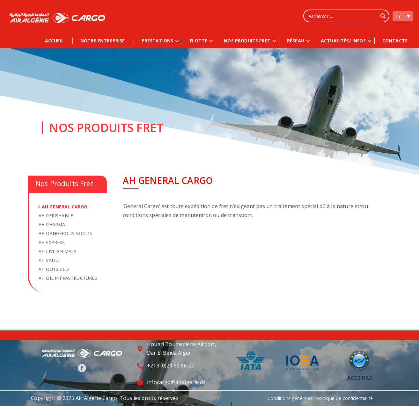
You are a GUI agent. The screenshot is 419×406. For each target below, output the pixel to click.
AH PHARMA (52, 224)
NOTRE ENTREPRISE (102, 41)
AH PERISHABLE (56, 216)
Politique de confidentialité (348, 398)
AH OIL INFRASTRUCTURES (68, 278)
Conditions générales (286, 398)
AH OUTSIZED (54, 269)
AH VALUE (49, 260)
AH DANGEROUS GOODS (65, 233)
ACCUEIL (54, 41)
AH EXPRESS (52, 242)
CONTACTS (395, 41)
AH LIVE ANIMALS (58, 251)
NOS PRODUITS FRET (247, 41)
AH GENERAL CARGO (65, 207)
